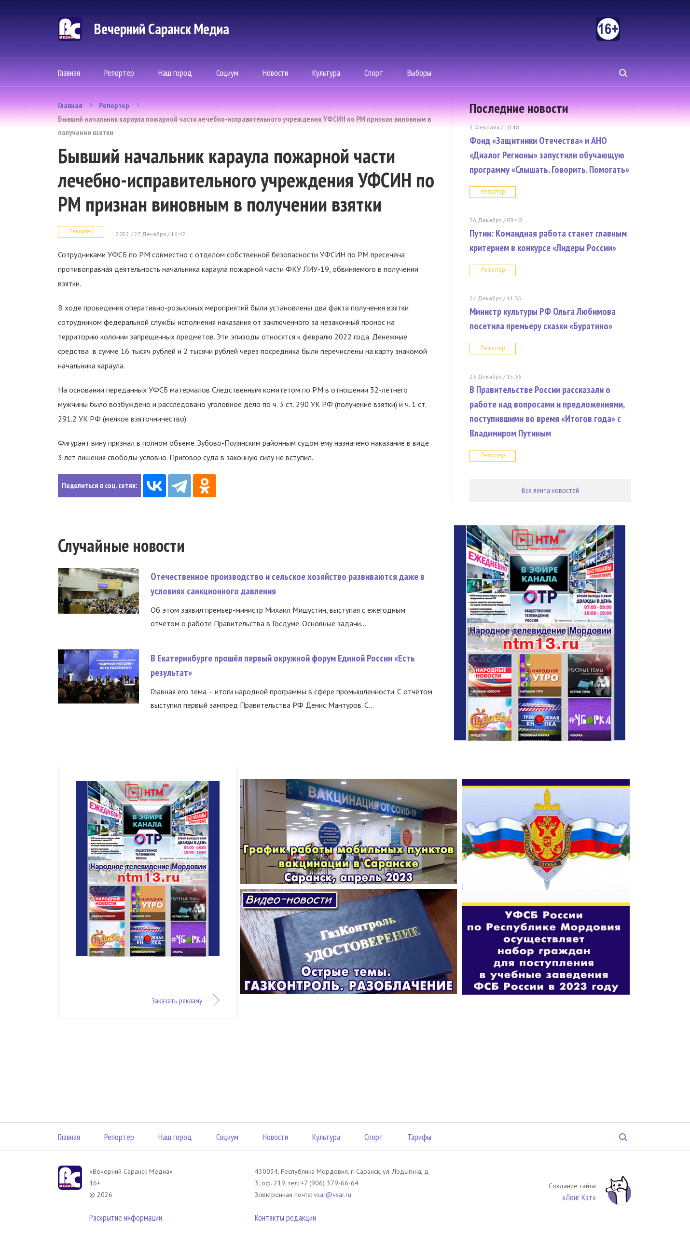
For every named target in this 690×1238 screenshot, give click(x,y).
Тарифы (419, 1136)
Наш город (175, 72)
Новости (275, 72)
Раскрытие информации (125, 1217)
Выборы (419, 72)
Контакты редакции (285, 1217)
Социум (227, 72)
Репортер (119, 72)
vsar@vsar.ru (332, 1194)
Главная (69, 72)
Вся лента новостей (550, 490)
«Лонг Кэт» (579, 1197)
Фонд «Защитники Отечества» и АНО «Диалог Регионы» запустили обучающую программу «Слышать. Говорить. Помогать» (549, 155)
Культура (326, 72)
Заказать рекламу (177, 1000)
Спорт (373, 72)
